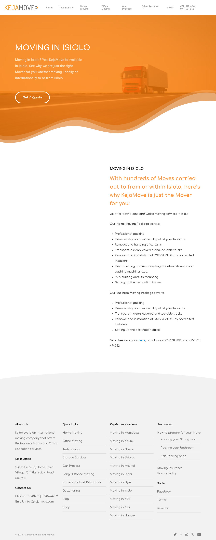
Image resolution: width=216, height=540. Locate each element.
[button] (32, 97)
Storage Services (74, 457)
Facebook (164, 491)
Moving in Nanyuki (123, 515)
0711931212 (32, 496)
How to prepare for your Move (179, 432)
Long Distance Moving (78, 474)
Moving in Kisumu (122, 441)
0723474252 (50, 496)
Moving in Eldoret (122, 457)
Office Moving (72, 441)
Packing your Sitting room (179, 439)
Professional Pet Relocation (82, 482)
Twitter (162, 500)
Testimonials (71, 449)
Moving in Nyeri (121, 482)
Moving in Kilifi (120, 498)
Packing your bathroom (177, 447)
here (142, 340)
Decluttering (71, 490)
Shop (66, 507)
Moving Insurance (169, 468)
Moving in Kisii (120, 507)
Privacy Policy (167, 473)
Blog (66, 498)
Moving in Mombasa (124, 432)
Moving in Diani (121, 474)
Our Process (71, 465)
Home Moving (72, 432)
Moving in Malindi (122, 465)
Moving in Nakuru (122, 449)
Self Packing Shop (173, 456)
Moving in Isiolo (121, 490)
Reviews (162, 508)
